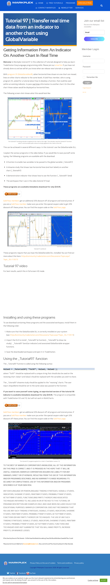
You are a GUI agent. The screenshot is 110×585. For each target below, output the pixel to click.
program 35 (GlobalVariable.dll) (20, 74)
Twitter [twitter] (11, 573)
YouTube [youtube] (31, 573)
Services (79, 8)
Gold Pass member (18, 204)
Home (39, 3)
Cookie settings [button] (93, 580)
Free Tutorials (54, 3)
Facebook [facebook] (21, 573)
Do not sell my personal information (15, 582)
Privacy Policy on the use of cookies (42, 563)
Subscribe (94, 39)
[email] (94, 32)
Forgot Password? (87, 88)
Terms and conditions (65, 563)
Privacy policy (79, 563)
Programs (70, 3)
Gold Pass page (59, 207)
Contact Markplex (46, 8)
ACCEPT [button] (103, 580)
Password (86, 66)
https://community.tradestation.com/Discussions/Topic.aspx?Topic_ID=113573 (41, 334)
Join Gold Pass (85, 3)
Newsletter (65, 8)
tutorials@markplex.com (30, 544)
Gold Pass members (11, 200)
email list (58, 65)
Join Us (84, 92)
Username (86, 56)
